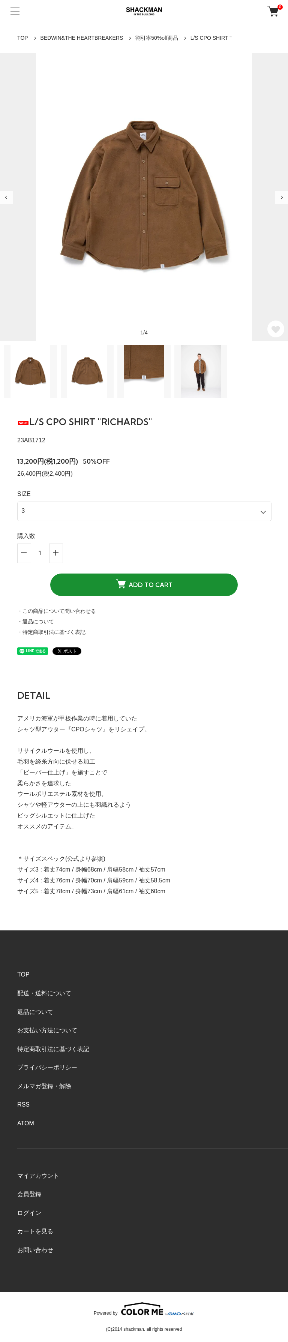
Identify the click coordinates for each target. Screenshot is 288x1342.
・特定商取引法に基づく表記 (51, 632)
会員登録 (29, 1194)
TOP (22, 38)
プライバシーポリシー (47, 1067)
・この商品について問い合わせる (56, 611)
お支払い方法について (47, 1030)
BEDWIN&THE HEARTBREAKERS (81, 38)
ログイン (29, 1213)
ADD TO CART (144, 584)
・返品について (35, 622)
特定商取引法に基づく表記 (53, 1049)
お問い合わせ (35, 1250)
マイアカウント (38, 1176)
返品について (35, 1012)
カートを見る (35, 1231)
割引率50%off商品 (156, 38)
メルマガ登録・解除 (44, 1086)
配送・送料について (44, 993)
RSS (23, 1104)
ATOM (25, 1123)
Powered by (144, 1308)
